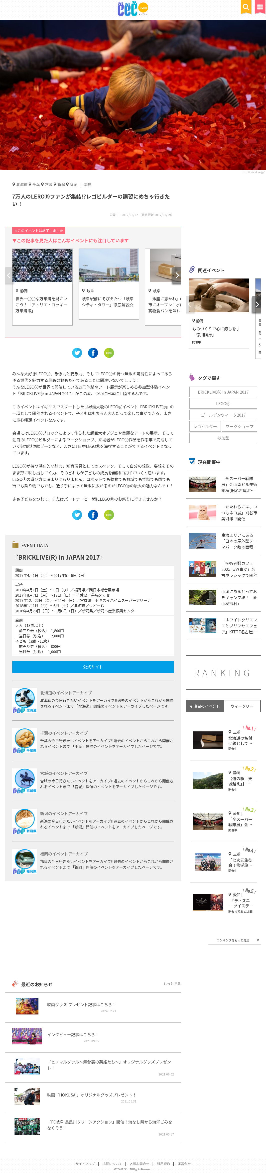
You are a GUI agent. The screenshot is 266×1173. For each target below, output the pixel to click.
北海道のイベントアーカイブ (66, 693)
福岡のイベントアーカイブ (64, 854)
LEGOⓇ (223, 403)
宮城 (48, 184)
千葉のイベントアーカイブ (64, 733)
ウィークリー (242, 706)
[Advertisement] (93, 931)
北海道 (21, 184)
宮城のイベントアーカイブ (64, 773)
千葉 (36, 184)
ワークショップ (240, 426)
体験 (87, 184)
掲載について (112, 1163)
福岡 (73, 184)
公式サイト (93, 667)
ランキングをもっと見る (233, 940)
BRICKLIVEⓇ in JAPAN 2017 (223, 392)
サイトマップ (85, 1163)
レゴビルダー (205, 426)
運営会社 (184, 1163)
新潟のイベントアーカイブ (64, 813)
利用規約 (163, 1163)
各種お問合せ (139, 1163)
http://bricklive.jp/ (253, 172)
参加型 (223, 438)
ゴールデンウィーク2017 (223, 415)
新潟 (61, 184)
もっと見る (172, 983)
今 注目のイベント (204, 706)
